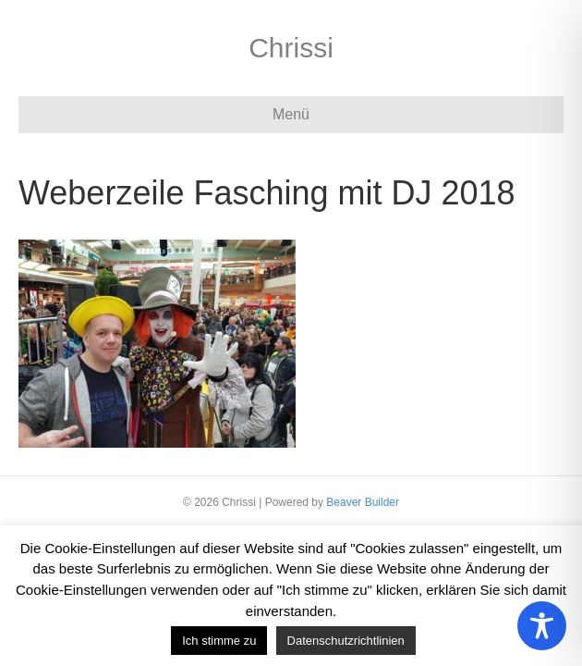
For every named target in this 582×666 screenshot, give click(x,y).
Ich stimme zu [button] (219, 641)
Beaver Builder (362, 502)
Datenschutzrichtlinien (346, 641)
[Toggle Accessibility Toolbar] (541, 625)
